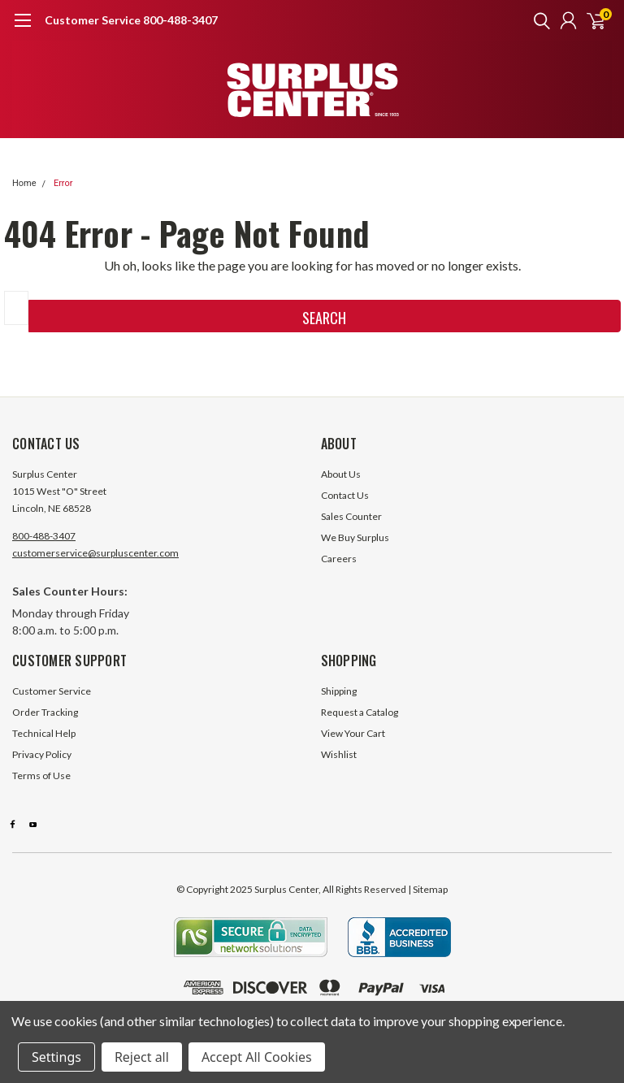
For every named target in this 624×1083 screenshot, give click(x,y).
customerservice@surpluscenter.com (95, 553)
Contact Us (345, 495)
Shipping (339, 691)
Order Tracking (45, 712)
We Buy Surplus (355, 537)
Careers (339, 558)
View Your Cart (353, 733)
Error (63, 183)
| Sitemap (428, 889)
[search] (538, 20)
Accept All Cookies (257, 1057)
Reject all (142, 1057)
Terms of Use (41, 775)
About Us (341, 474)
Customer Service (51, 691)
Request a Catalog (359, 712)
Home (24, 183)
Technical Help (44, 733)
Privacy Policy (42, 754)
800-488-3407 (44, 536)
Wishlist (339, 754)
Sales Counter (351, 516)
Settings (56, 1057)
